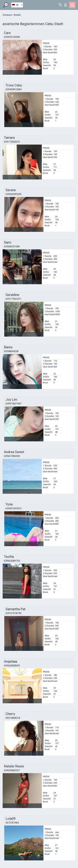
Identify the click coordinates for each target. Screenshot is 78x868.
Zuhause (7, 15)
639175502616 (12, 141)
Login (65, 5)
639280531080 (12, 246)
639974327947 (13, 403)
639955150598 (12, 37)
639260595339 (13, 194)
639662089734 (12, 560)
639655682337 (12, 770)
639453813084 (13, 89)
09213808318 (13, 717)
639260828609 (12, 665)
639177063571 (13, 298)
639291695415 (13, 508)
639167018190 (13, 613)
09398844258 (11, 351)
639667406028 (12, 456)
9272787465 (12, 822)
